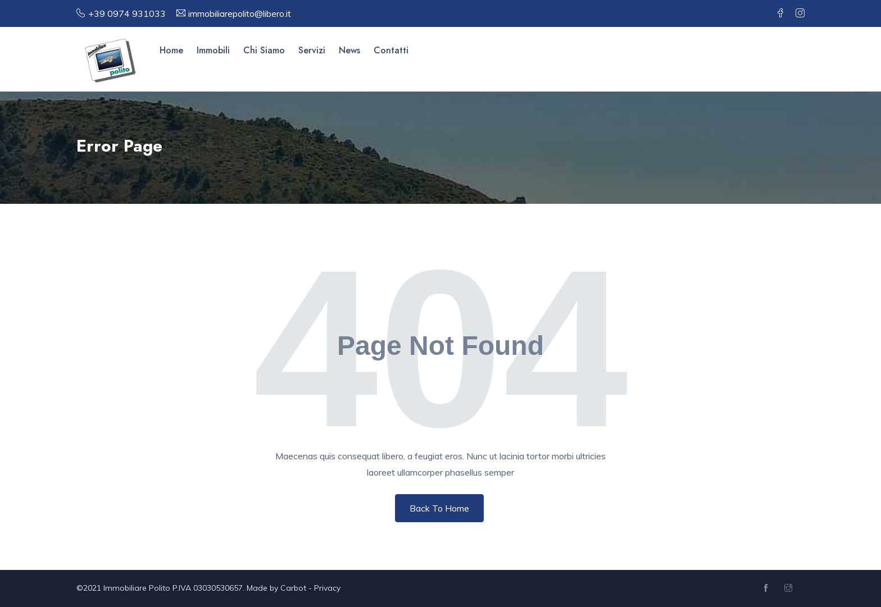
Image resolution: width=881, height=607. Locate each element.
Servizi (311, 50)
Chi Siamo (264, 50)
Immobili (213, 50)
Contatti (391, 50)
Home (171, 50)
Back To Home (439, 508)
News (349, 50)
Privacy (327, 588)
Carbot (293, 588)
